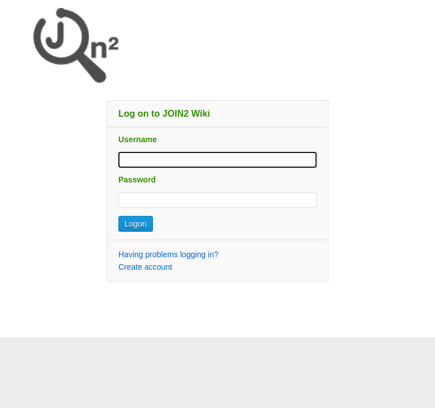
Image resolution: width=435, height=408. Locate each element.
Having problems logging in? (168, 254)
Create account (145, 266)
